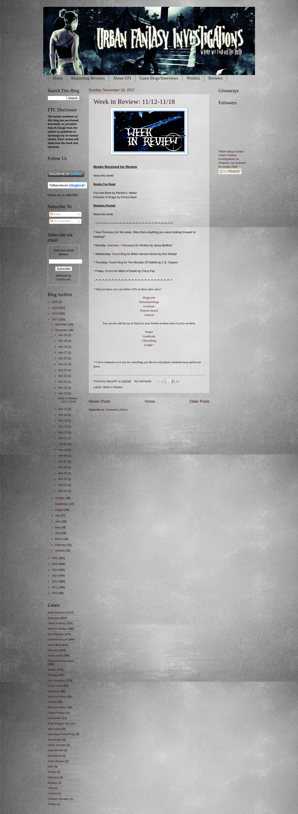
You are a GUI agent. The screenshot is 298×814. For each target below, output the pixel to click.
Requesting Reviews (88, 78)
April (58, 533)
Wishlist (193, 78)
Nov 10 (63, 444)
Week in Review (112, 387)
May (58, 527)
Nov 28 (63, 346)
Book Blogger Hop (59, 723)
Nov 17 (63, 409)
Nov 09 (63, 450)
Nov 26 (63, 358)
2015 (55, 564)
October (60, 498)
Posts (55, 214)
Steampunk (54, 755)
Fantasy (53, 675)
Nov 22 (63, 375)
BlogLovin (149, 297)
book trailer (54, 718)
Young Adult (55, 655)
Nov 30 (63, 335)
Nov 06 (63, 467)
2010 (55, 593)
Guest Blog (119, 254)
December (61, 324)
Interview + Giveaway (121, 245)
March (59, 539)
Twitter (149, 332)
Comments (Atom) (116, 409)
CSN (50, 788)
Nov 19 (63, 393)
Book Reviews (56, 612)
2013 (55, 575)
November (61, 330)
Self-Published (56, 680)
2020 (55, 302)
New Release (56, 634)
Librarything (149, 340)
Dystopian (54, 691)
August (59, 510)
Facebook (149, 306)
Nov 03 (63, 479)
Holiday (52, 702)
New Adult (54, 729)
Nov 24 (63, 364)
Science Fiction (57, 696)
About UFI (122, 78)
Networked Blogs (149, 302)
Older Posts (199, 401)
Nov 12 (63, 438)
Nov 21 (63, 381)
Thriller (52, 804)
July (58, 515)
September (62, 504)
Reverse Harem (57, 707)
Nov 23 (63, 370)
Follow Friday (56, 712)
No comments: (143, 381)
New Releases (105, 232)
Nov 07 (63, 461)
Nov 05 (63, 473)
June (58, 521)
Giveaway (54, 618)
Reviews (215, 78)
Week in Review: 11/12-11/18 (134, 101)
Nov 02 (63, 485)
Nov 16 (63, 415)
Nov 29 (63, 340)
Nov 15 (63, 420)
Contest (52, 793)
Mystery (52, 782)
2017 (55, 319)
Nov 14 (63, 426)
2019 (55, 308)
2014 (55, 570)
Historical (53, 777)
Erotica (52, 772)
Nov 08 (63, 455)
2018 (55, 313)
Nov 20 (63, 387)
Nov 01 (63, 490)
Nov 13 (63, 432)
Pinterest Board (149, 310)
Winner (52, 669)
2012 (55, 581)
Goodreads (149, 336)
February (61, 545)
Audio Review (56, 761)
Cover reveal (55, 685)
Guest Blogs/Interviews (159, 78)
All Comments (60, 221)
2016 (55, 558)
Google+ (149, 345)
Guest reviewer (57, 745)
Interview (53, 650)
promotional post (58, 639)
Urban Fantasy (57, 623)
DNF (50, 766)
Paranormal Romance (61, 661)
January (60, 550)
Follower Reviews (58, 799)
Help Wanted (56, 750)
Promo (109, 271)
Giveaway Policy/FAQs (61, 734)
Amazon (149, 315)
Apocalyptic (55, 739)
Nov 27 (63, 352)
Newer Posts (99, 401)
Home (58, 78)
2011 (55, 587)
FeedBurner (63, 279)
